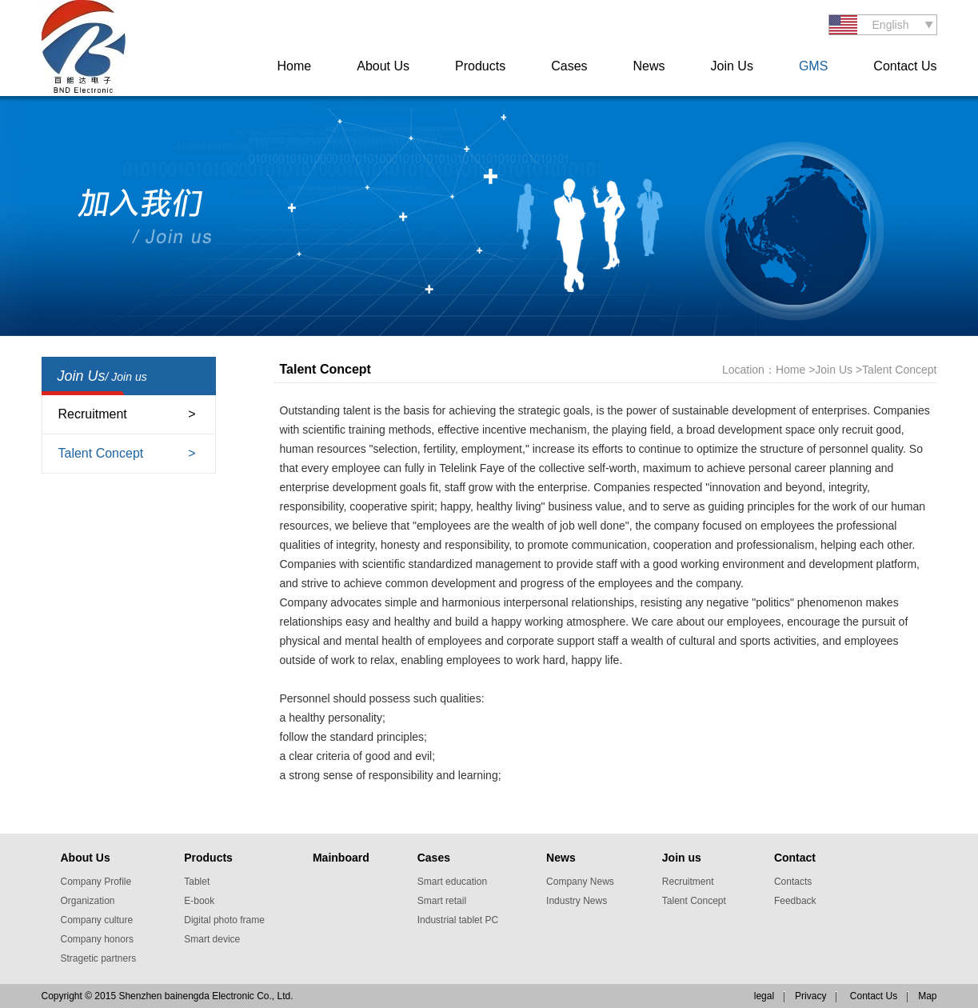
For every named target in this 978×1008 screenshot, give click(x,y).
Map (927, 996)
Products (480, 66)
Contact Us (904, 66)
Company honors (97, 939)
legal (764, 996)
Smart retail (441, 900)
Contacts (793, 881)
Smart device (212, 939)
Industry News (576, 900)
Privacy (810, 996)
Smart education (452, 881)
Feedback (795, 900)
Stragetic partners (99, 958)
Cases (569, 66)
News (649, 66)
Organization (88, 900)
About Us (383, 66)
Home (294, 66)
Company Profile (96, 881)
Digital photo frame (224, 920)
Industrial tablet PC (457, 920)
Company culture (97, 920)
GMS (813, 66)
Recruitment (92, 414)
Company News (580, 881)
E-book (199, 900)
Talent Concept (101, 453)
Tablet (197, 881)
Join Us (732, 66)
